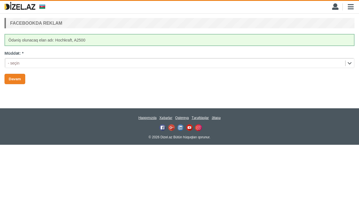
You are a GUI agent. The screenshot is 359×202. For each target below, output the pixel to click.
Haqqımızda (147, 118)
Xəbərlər (165, 118)
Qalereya (182, 118)
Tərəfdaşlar (200, 118)
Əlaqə (216, 118)
